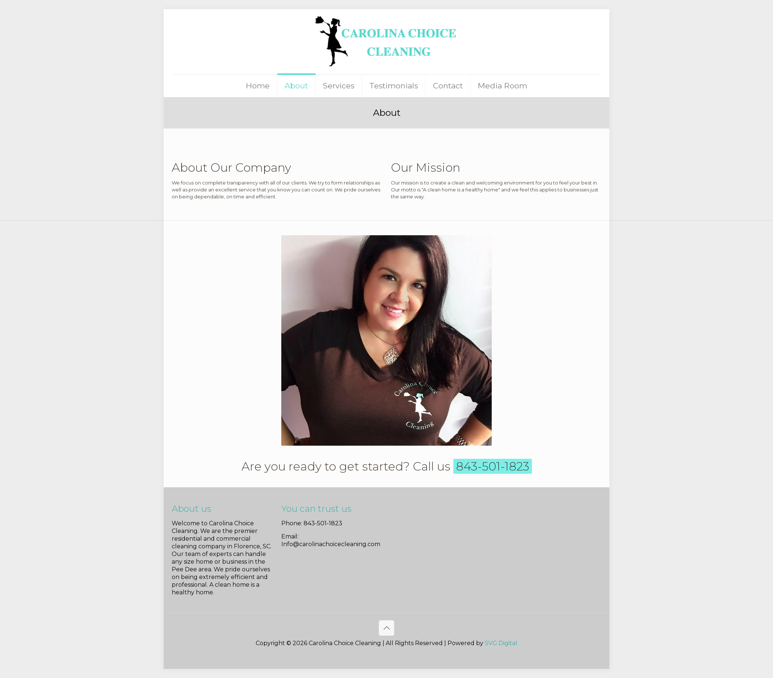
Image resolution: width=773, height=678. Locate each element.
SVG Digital (501, 643)
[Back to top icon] (386, 628)
